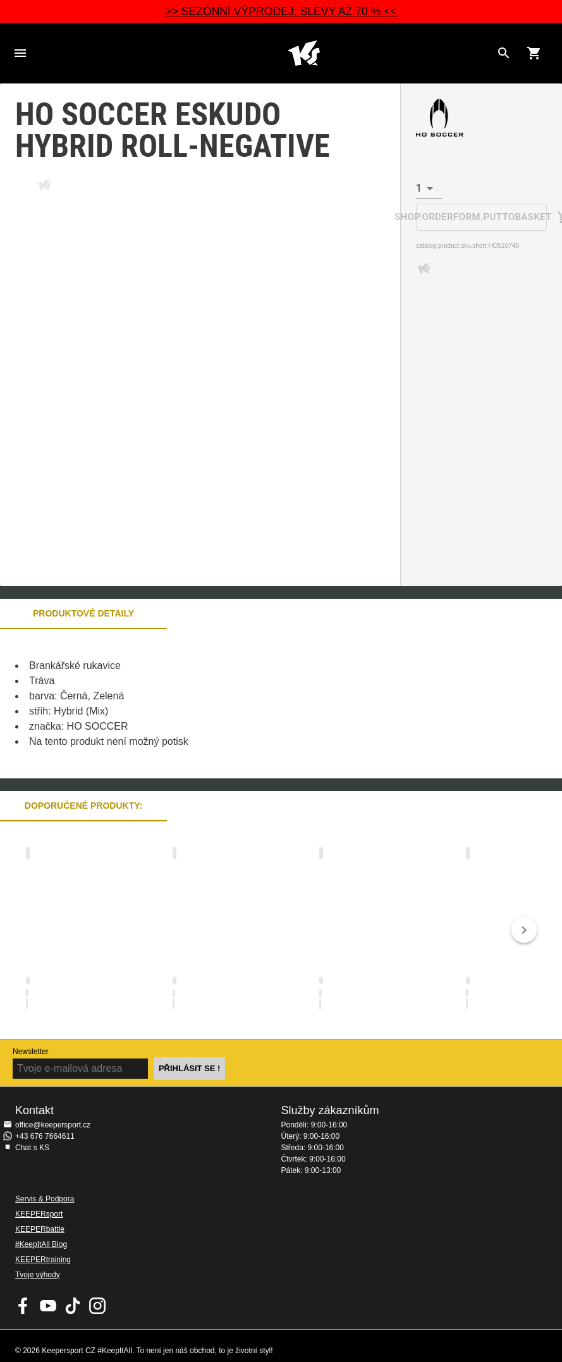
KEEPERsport (39, 1214)
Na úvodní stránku (303, 53)
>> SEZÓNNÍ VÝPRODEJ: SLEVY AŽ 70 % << (280, 11)
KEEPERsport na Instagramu (97, 1306)
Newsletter (31, 1051)
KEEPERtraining (43, 1259)
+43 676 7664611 (45, 1136)
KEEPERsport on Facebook (23, 1306)
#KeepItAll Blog (41, 1244)
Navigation (20, 53)
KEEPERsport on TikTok (72, 1306)
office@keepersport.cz (52, 1124)
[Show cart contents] (534, 53)
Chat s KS (32, 1147)
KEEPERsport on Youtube (48, 1306)
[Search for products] (503, 53)
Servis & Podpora (44, 1198)
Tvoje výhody (37, 1274)
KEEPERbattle (39, 1229)
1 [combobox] (419, 188)
